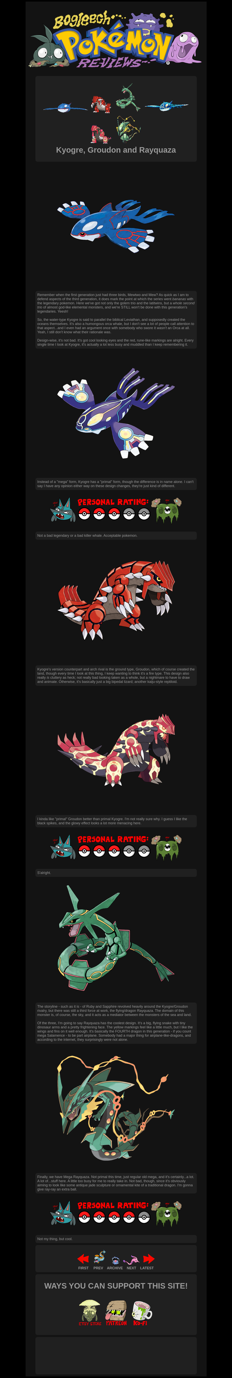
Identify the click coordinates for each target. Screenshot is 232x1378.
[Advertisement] (109, 1351)
